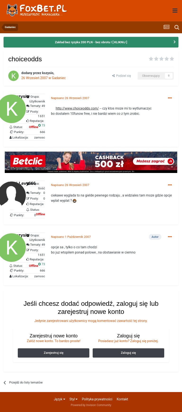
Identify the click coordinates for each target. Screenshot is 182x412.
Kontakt (122, 399)
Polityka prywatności (97, 399)
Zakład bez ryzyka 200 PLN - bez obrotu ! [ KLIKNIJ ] (91, 42)
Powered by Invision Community (91, 405)
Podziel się (121, 75)
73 (41, 125)
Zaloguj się (128, 353)
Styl (73, 399)
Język (59, 399)
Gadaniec (59, 78)
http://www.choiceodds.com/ (77, 108)
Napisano (70, 98)
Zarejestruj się (54, 353)
